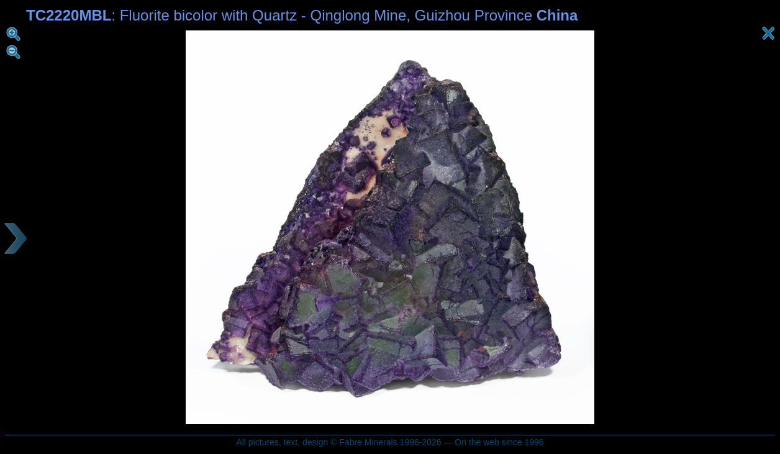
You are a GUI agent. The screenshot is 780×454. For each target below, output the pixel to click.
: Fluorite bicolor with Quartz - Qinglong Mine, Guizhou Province (302, 15)
